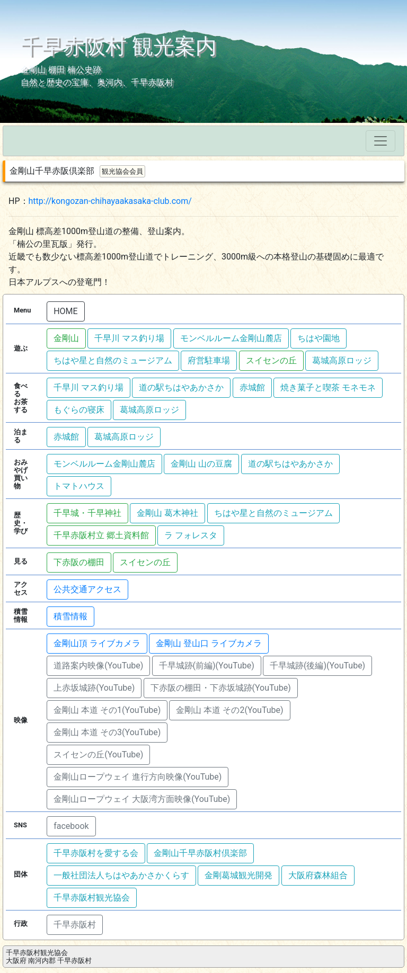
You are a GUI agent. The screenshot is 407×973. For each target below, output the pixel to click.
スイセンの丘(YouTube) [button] (98, 754)
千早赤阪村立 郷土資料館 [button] (101, 535)
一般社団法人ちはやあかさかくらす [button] (121, 875)
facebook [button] (71, 826)
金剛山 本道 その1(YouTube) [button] (107, 710)
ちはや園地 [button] (318, 338)
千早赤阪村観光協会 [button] (92, 897)
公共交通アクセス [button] (87, 589)
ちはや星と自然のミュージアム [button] (113, 360)
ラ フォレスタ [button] (190, 535)
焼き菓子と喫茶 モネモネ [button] (328, 387)
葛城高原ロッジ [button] (341, 360)
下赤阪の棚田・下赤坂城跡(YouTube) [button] (221, 688)
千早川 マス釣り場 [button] (129, 338)
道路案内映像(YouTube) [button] (98, 665)
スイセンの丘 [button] (271, 360)
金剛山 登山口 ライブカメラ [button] (209, 643)
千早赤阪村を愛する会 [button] (96, 853)
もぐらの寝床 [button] (79, 410)
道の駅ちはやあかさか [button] (181, 387)
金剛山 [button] (66, 338)
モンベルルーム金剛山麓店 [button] (231, 338)
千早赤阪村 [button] (75, 925)
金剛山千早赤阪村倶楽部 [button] (200, 853)
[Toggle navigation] (380, 140)
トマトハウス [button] (79, 486)
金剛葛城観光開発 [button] (238, 875)
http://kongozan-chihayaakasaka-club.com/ (110, 201)
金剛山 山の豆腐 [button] (201, 464)
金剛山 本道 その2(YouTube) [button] (229, 710)
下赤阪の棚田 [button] (79, 562)
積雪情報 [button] (70, 616)
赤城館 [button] (252, 387)
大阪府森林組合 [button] (318, 875)
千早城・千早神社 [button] (87, 513)
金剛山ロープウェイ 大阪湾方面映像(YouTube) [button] (142, 799)
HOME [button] (65, 311)
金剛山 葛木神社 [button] (167, 513)
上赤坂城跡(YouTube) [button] (94, 688)
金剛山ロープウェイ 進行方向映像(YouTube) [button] (138, 777)
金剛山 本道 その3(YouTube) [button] (107, 732)
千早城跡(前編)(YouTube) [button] (206, 665)
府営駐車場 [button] (209, 360)
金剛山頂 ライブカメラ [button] (97, 643)
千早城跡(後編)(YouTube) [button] (317, 665)
